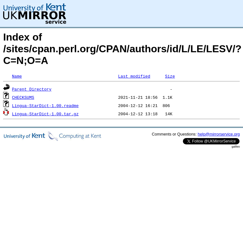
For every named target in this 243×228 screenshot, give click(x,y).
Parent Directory (32, 89)
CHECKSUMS (23, 97)
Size (170, 76)
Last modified (134, 76)
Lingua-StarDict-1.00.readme (45, 105)
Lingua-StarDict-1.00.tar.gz (45, 114)
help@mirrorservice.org (219, 134)
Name (17, 76)
